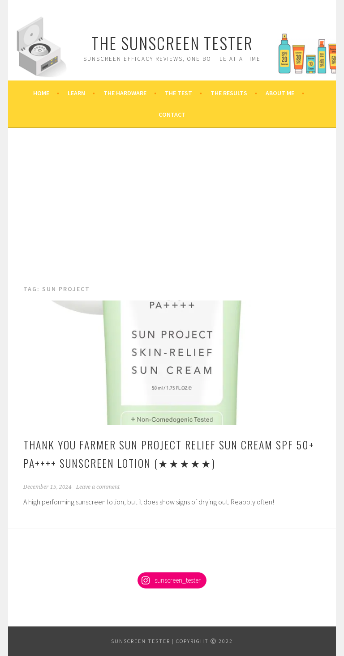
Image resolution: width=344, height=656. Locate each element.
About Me (280, 93)
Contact (172, 114)
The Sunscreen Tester (172, 43)
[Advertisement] (172, 216)
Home (41, 93)
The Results (229, 93)
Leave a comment (98, 487)
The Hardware (124, 93)
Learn (76, 93)
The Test (178, 93)
